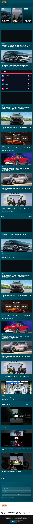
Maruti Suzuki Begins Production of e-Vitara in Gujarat (15, 397)
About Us (3, 508)
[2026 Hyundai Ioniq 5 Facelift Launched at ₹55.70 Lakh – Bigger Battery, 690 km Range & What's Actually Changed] (6, 15)
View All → (30, 27)
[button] (16, 418)
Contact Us (10, 508)
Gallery (22, 508)
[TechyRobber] (4, 1)
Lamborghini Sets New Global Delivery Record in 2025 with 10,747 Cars (16, 148)
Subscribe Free (16, 494)
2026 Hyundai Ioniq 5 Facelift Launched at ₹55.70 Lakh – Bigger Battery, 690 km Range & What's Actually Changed (15, 66)
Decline (20, 521)
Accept (13, 521)
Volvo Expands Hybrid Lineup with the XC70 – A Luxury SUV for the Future (16, 189)
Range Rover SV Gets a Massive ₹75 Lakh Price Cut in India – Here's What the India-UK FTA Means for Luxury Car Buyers (16, 46)
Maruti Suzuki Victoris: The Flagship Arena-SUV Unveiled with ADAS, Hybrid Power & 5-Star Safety (15, 169)
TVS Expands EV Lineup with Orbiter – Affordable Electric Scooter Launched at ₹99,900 (15, 209)
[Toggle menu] (6, 5)
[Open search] (2, 4)
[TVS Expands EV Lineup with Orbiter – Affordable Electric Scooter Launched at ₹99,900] (17, 15)
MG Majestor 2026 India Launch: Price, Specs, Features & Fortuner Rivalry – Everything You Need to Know (16, 108)
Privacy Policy (16, 518)
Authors (16, 508)
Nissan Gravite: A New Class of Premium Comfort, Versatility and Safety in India (16, 128)
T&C (26, 508)
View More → (29, 404)
